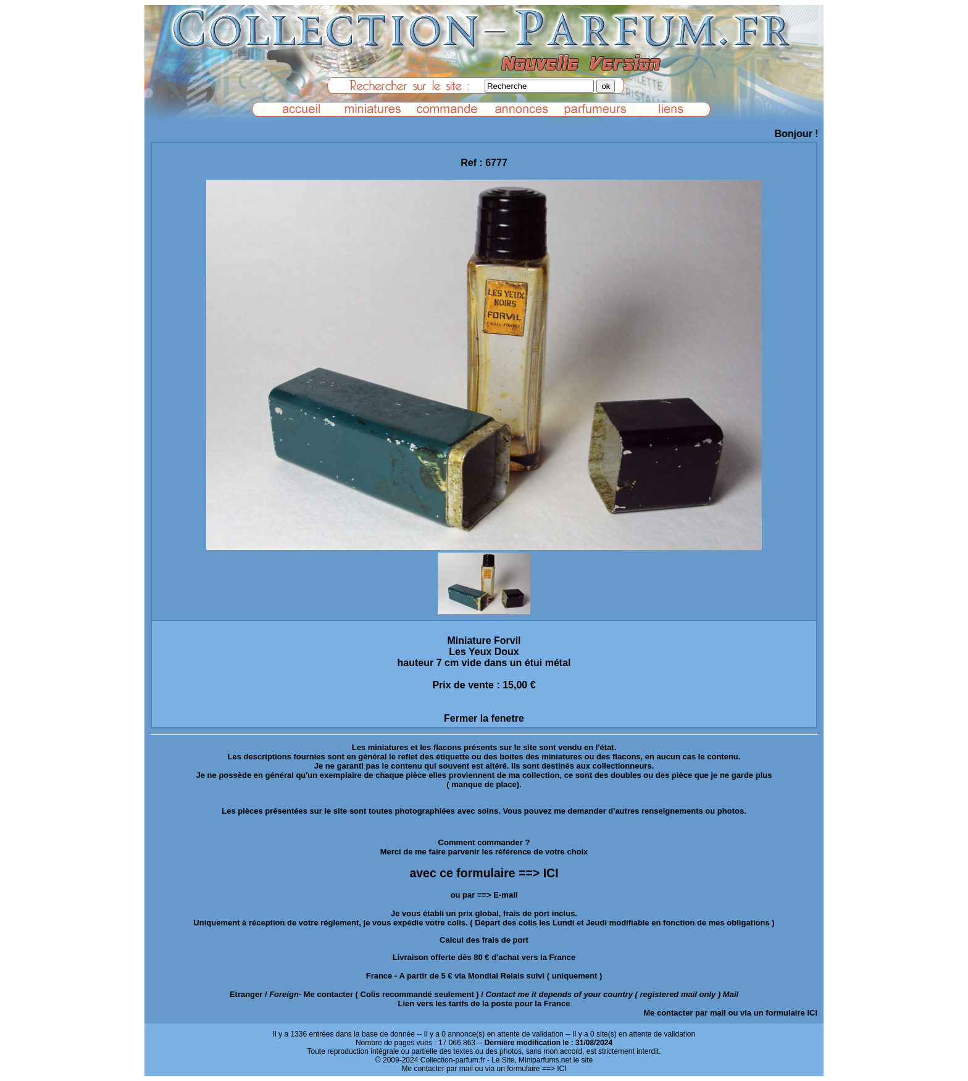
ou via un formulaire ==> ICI (520, 1068)
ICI (812, 1012)
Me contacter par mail (684, 1012)
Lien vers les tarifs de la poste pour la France (484, 1003)
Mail (730, 994)
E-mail (505, 894)
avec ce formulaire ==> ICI (483, 873)
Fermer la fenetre (484, 718)
